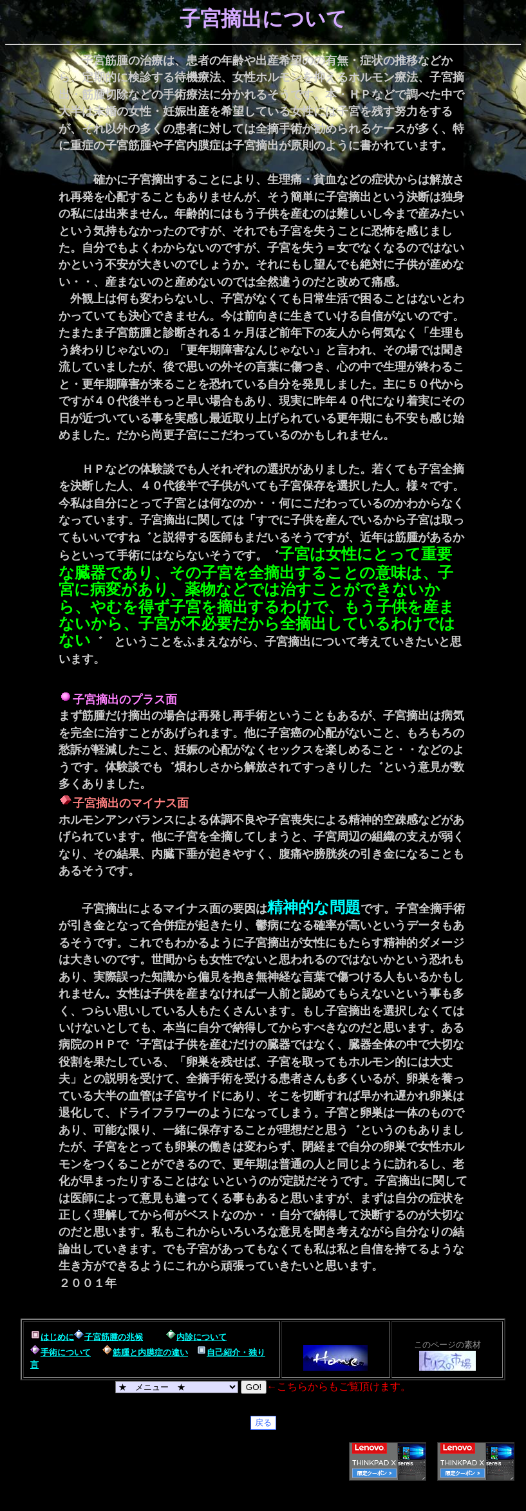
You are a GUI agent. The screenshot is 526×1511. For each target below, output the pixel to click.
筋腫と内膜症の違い (150, 1352)
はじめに (57, 1337)
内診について (201, 1337)
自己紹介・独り (236, 1352)
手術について (66, 1352)
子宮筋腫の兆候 (113, 1337)
